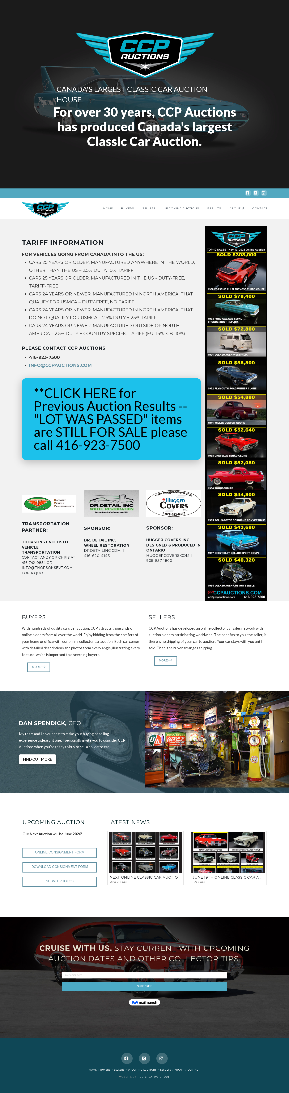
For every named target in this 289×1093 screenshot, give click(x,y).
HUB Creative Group (154, 1076)
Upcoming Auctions (142, 1069)
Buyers (105, 1069)
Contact (193, 1069)
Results (165, 1069)
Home (93, 1069)
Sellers (119, 1069)
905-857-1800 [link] (159, 560)
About (179, 1069)
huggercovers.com (168, 555)
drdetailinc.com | (109, 550)
